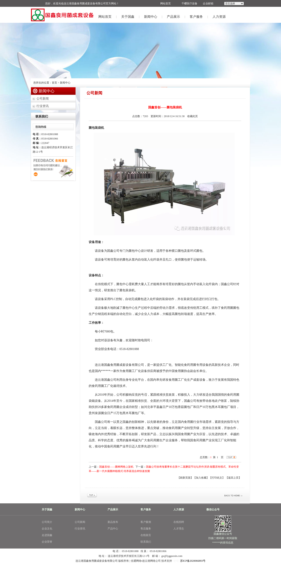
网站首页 (105, 16)
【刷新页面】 (185, 477)
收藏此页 (192, 116)
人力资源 (219, 16)
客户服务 (196, 16)
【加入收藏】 (201, 477)
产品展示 (173, 16)
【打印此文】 (217, 477)
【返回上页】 (233, 477)
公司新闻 (42, 98)
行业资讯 (42, 106)
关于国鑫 (127, 16)
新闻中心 (150, 16)
